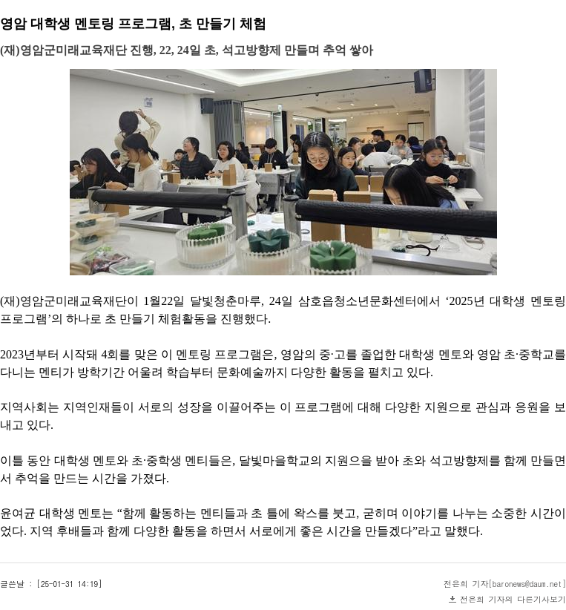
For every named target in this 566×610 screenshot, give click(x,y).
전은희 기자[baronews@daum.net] (505, 583)
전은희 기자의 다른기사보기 (513, 599)
